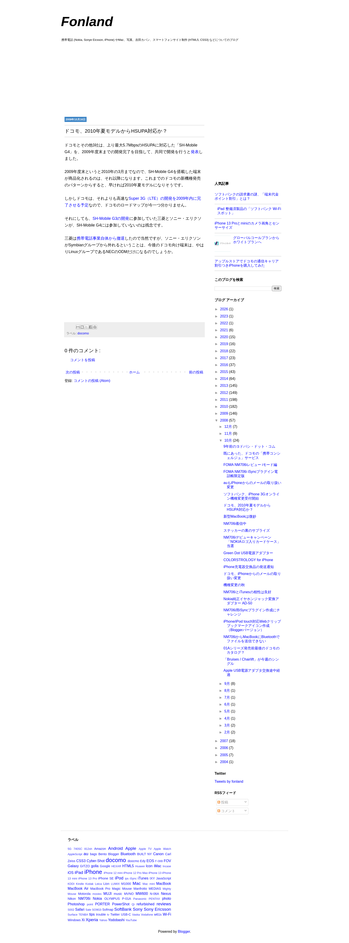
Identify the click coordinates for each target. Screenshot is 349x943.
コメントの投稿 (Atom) (92, 381)
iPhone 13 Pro (87, 878)
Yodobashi (116, 920)
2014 (224, 379)
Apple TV (145, 848)
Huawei (140, 866)
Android (115, 848)
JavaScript (163, 878)
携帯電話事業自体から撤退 (101, 238)
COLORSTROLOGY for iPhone (248, 560)
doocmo (133, 861)
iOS (71, 873)
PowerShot (120, 904)
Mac (137, 883)
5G (69, 848)
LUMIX (115, 883)
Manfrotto (140, 888)
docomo (83, 333)
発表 (195, 152)
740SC (77, 848)
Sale (88, 909)
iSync (133, 878)
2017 (224, 358)
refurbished (145, 904)
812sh (88, 848)
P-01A (126, 898)
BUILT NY (144, 854)
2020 (224, 337)
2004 (224, 762)
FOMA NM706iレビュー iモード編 (250, 465)
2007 (224, 741)
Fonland (87, 21)
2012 (224, 393)
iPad (79, 872)
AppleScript (75, 854)
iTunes (143, 878)
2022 (224, 323)
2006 (224, 748)
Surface (72, 914)
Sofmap (108, 909)
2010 (224, 406)
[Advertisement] (174, 78)
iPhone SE (106, 878)
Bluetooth (128, 854)
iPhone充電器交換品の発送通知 (248, 567)
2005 (224, 755)
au (85, 853)
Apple (130, 848)
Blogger (113, 854)
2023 (224, 316)
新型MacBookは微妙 (239, 516)
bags (93, 854)
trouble (101, 914)
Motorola (84, 894)
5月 (227, 711)
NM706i (84, 898)
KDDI (71, 883)
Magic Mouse (122, 888)
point (90, 904)
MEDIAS (155, 888)
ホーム (134, 372)
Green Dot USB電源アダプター (248, 553)
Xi (83, 920)
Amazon (100, 848)
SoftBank (123, 909)
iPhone (93, 872)
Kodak (89, 883)
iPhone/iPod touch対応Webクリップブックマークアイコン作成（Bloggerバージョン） (252, 626)
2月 (227, 732)
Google (105, 866)
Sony (138, 909)
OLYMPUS (112, 898)
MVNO (129, 894)
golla (95, 866)
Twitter (115, 914)
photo (166, 898)
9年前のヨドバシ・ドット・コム (249, 446)
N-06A (154, 894)
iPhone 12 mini (113, 873)
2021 (224, 330)
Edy (143, 861)
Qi (133, 904)
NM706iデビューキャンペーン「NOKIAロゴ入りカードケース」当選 (252, 541)
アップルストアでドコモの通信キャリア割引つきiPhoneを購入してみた (247, 263)
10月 (228, 440)
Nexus (166, 894)
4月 (227, 718)
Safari (80, 909)
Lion (106, 883)
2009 (224, 413)
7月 (227, 697)
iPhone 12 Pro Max (135, 873)
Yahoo (103, 920)
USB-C (126, 914)
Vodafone (147, 914)
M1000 (126, 883)
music (118, 894)
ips (126, 878)
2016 (224, 365)
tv (108, 914)
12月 (228, 426)
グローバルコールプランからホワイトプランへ (256, 240)
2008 (224, 420)
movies (97, 894)
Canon (158, 854)
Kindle (80, 883)
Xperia (92, 919)
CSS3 (81, 861)
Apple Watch (162, 848)
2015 (224, 372)
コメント (226, 811)
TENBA (83, 914)
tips (92, 914)
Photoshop (76, 904)
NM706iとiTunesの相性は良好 (247, 592)
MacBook (163, 883)
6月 (227, 704)
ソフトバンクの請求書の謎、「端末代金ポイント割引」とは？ (247, 196)
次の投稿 (73, 372)
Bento (102, 854)
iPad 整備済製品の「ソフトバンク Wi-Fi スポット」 (249, 211)
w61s (158, 914)
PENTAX (154, 898)
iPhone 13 (154, 873)
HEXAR (116, 866)
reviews (163, 904)
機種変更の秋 (234, 585)
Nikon (72, 898)
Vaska (136, 914)
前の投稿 (196, 372)
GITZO (85, 866)
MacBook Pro (100, 888)
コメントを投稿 (82, 360)
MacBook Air (78, 888)
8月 (227, 690)
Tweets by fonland (229, 781)
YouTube (131, 920)
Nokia (97, 898)
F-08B (159, 861)
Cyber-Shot (96, 861)
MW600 (142, 894)
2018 (224, 351)
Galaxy (73, 866)
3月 (227, 725)
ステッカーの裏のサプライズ (246, 530)
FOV (167, 861)
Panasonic (140, 898)
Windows (74, 920)
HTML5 (128, 866)
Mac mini (149, 883)
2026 (224, 309)
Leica (98, 883)
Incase (167, 866)
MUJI (107, 894)
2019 (224, 344)
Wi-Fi (167, 914)
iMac (157, 866)
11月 (228, 433)
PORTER (102, 904)
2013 (224, 385)
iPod (119, 878)
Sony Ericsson (157, 909)
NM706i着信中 (234, 523)
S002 (71, 909)
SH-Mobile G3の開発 (111, 218)
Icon (149, 866)
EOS (150, 861)
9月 (227, 684)
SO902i (96, 909)
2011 (224, 399)
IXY (152, 878)
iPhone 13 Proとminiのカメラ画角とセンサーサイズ (247, 225)
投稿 (222, 802)
